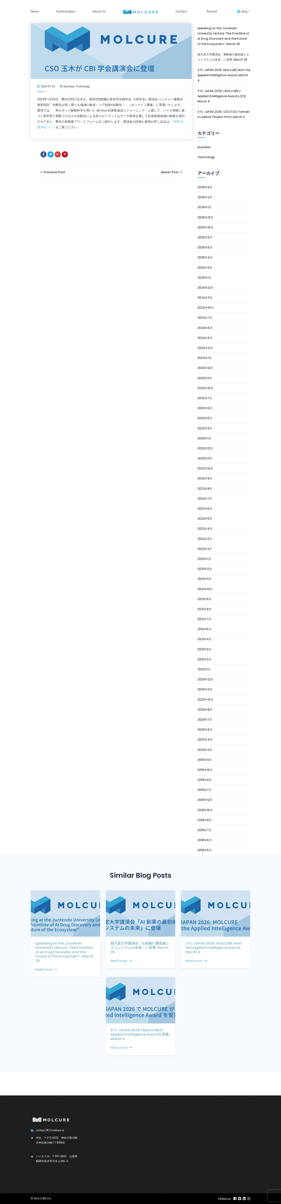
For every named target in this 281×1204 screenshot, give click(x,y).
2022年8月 (204, 489)
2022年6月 (204, 509)
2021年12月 (204, 569)
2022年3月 (204, 539)
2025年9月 (204, 237)
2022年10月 (205, 468)
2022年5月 (204, 519)
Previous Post (52, 172)
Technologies (65, 11)
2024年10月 (205, 308)
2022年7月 (204, 499)
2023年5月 (204, 418)
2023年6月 (204, 408)
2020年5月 (204, 730)
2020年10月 (205, 700)
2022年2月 (204, 549)
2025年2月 (204, 268)
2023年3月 (204, 428)
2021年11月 (204, 579)
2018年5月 (204, 850)
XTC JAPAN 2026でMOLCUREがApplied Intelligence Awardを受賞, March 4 (221, 96)
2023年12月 (205, 368)
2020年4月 (205, 740)
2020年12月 (205, 679)
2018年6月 (204, 840)
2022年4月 (204, 529)
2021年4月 (204, 639)
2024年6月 (205, 328)
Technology (83, 86)
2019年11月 (204, 760)
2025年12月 (205, 217)
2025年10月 (205, 227)
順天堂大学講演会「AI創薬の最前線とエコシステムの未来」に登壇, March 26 (223, 57)
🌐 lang (242, 11)
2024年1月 (204, 358)
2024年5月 (205, 338)
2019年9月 (204, 780)
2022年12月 (205, 448)
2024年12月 (205, 288)
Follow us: (224, 1199)
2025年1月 (204, 278)
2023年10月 (205, 388)
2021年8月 (204, 609)
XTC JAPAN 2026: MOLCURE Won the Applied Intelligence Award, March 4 (223, 75)
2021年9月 (204, 599)
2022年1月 (204, 559)
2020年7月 (204, 720)
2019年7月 (204, 790)
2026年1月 (204, 207)
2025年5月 (204, 247)
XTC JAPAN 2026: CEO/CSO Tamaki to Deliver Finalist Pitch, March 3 (223, 114)
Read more (46, 969)
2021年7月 (204, 619)
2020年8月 (204, 710)
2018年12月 (204, 800)
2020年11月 (204, 689)
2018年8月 (204, 820)
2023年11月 (204, 378)
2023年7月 (204, 398)
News (35, 11)
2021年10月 (204, 589)
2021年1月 (204, 669)
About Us (99, 11)
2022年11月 (204, 458)
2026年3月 (204, 187)
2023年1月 (204, 438)
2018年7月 (204, 830)
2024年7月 (204, 318)
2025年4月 (205, 257)
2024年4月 (205, 348)
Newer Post (171, 172)
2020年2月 (204, 750)
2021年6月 (204, 629)
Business (69, 86)
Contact (181, 11)
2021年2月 (204, 659)
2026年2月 (204, 197)
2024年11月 (205, 298)
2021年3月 (204, 649)
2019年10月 (205, 770)
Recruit (212, 11)
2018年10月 (205, 810)
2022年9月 (204, 478)
